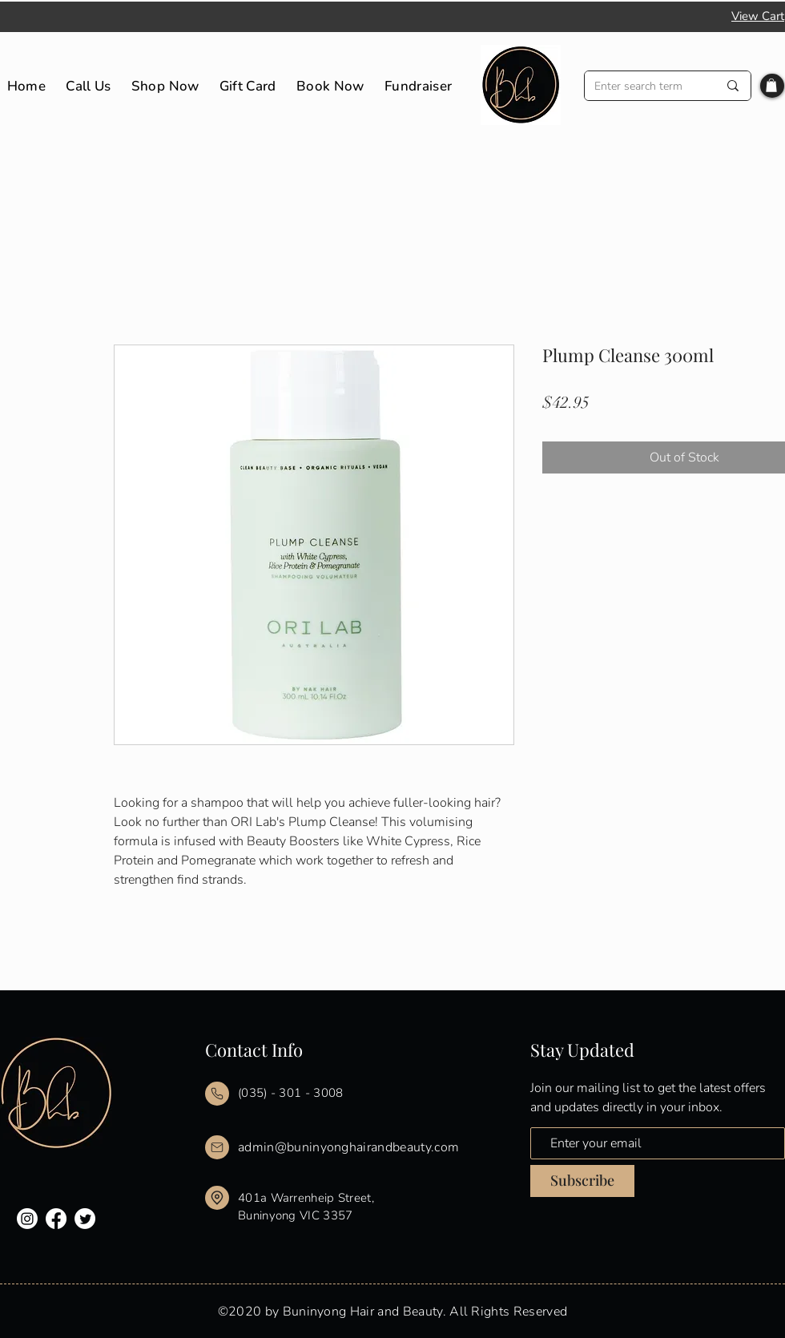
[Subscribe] (582, 1181)
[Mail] (217, 1094)
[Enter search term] (644, 86)
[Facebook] (56, 1218)
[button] (771, 85)
